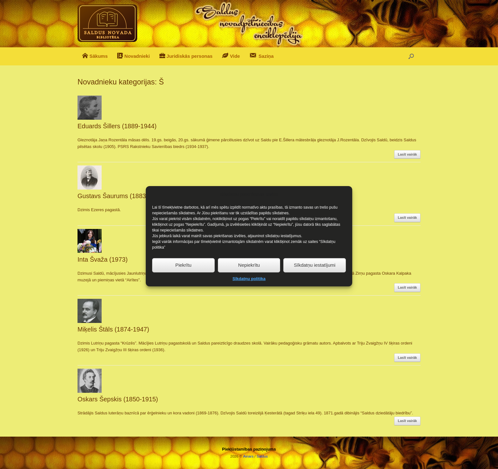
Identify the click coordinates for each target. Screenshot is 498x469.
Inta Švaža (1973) (102, 259)
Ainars (248, 456)
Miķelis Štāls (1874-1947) (113, 329)
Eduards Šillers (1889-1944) (117, 126)
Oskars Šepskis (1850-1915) (117, 399)
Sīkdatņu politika (249, 285)
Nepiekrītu (249, 271)
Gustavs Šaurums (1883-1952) (120, 195)
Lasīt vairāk (407, 154)
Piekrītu (183, 271)
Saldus (262, 456)
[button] (411, 56)
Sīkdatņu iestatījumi (314, 271)
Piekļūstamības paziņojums (249, 449)
